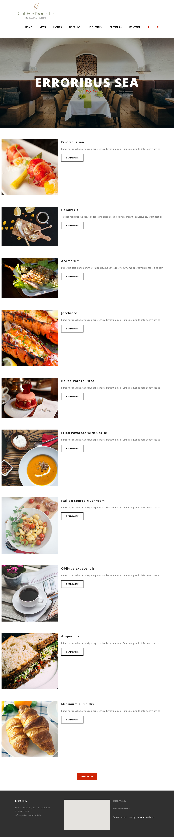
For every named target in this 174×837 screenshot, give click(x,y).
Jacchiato (69, 313)
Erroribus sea (72, 142)
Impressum (119, 801)
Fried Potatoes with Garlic (84, 433)
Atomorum (70, 261)
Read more (72, 157)
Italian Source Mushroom (83, 501)
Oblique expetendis (78, 568)
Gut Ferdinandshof (145, 817)
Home (79, 91)
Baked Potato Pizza (77, 381)
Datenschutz (121, 808)
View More (87, 776)
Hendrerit (69, 210)
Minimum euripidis (77, 704)
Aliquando (70, 636)
